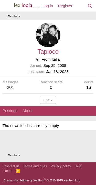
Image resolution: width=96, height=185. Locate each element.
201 (10, 87)
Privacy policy (61, 166)
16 (88, 87)
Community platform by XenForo (42, 180)
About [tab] (28, 110)
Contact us (11, 166)
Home (8, 171)
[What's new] (80, 6)
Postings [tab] (10, 110)
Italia (56, 59)
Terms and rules (35, 166)
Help (78, 166)
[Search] (90, 6)
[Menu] (7, 6)
